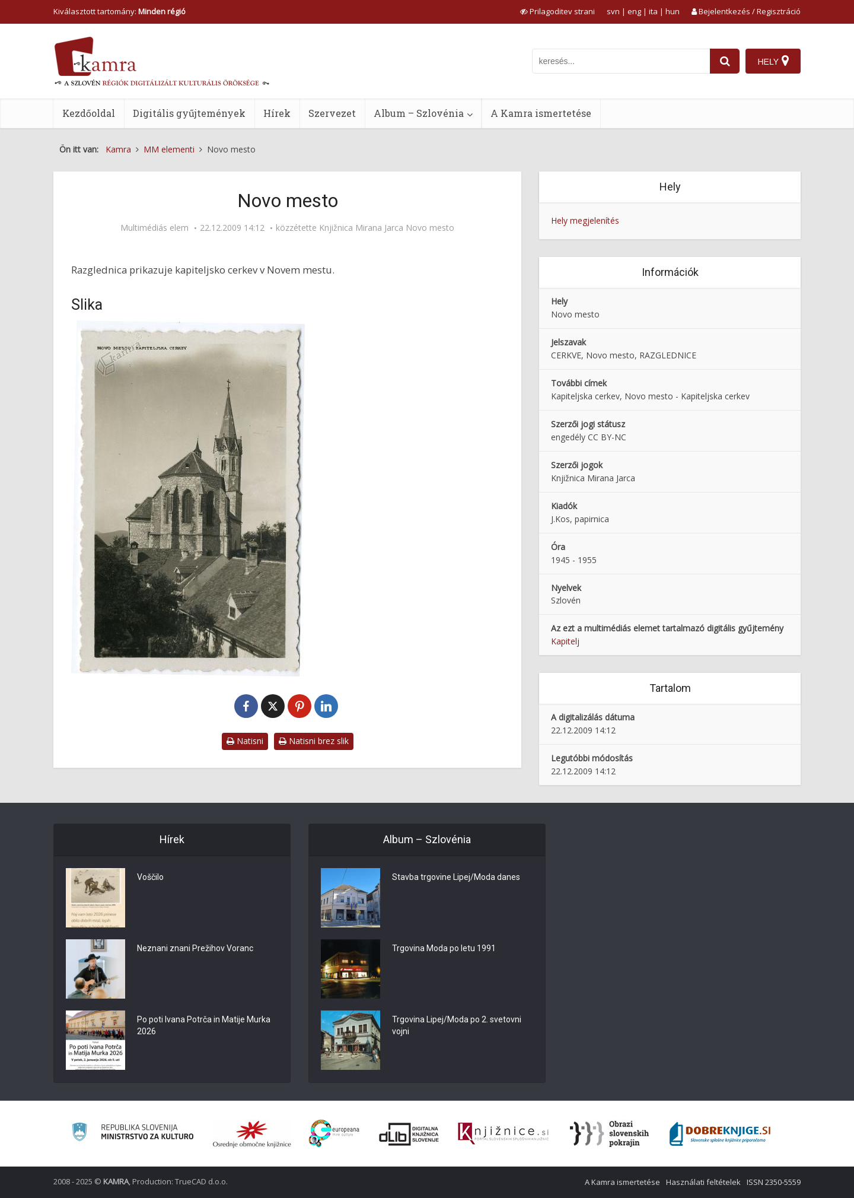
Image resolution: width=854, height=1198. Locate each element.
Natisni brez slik (314, 740)
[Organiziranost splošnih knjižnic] (252, 1134)
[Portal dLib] (409, 1134)
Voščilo (150, 877)
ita (653, 11)
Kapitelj (565, 641)
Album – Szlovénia (419, 113)
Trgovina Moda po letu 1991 (444, 948)
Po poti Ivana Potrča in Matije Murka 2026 (203, 1025)
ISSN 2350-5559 (774, 1182)
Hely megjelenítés (585, 220)
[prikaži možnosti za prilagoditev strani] (557, 11)
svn (613, 11)
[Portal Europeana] (334, 1133)
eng (634, 11)
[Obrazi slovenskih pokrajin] (609, 1134)
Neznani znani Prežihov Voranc (195, 948)
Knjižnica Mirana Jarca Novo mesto (386, 228)
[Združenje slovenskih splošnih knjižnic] (503, 1134)
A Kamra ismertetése (540, 113)
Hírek (277, 113)
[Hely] (773, 61)
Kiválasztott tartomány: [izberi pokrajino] (119, 11)
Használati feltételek (703, 1182)
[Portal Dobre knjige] (720, 1134)
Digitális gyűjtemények (189, 113)
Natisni (245, 740)
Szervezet (332, 113)
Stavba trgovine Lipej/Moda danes (456, 877)
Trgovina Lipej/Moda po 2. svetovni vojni (456, 1025)
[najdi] (725, 61)
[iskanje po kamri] (621, 61)
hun (672, 11)
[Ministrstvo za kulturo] (132, 1133)
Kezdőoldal (88, 113)
